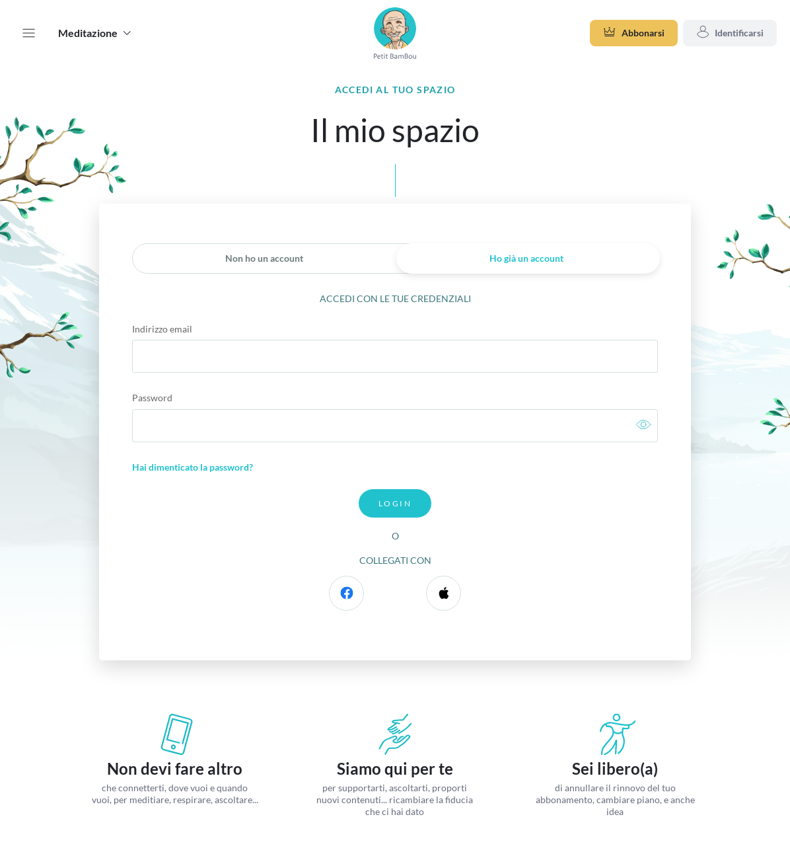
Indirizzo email (162, 329)
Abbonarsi (633, 33)
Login (395, 503)
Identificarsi (730, 33)
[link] (643, 426)
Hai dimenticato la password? (192, 467)
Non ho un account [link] (264, 258)
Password (152, 398)
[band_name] (395, 33)
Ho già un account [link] (526, 258)
